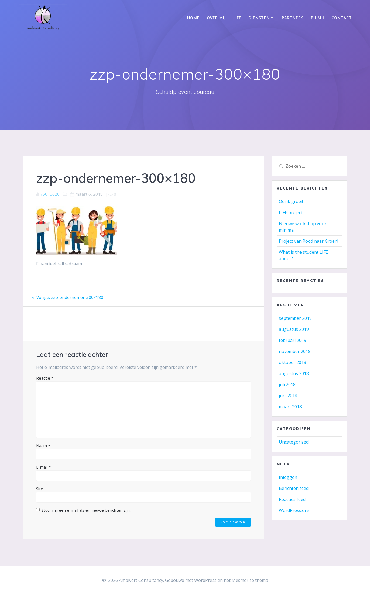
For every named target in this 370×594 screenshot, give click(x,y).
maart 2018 (290, 407)
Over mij (216, 17)
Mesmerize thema (250, 580)
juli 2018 (287, 384)
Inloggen (288, 477)
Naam (43, 445)
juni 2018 (288, 396)
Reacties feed (292, 499)
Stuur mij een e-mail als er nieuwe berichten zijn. (86, 510)
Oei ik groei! (291, 201)
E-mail (43, 466)
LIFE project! (291, 212)
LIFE (237, 17)
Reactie (44, 377)
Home (193, 17)
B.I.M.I (317, 17)
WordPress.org (294, 510)
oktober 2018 (292, 362)
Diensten (259, 17)
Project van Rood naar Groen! (308, 241)
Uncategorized (294, 442)
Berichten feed (294, 488)
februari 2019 (292, 340)
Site (39, 488)
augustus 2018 (294, 373)
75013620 (50, 194)
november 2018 (294, 351)
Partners (292, 17)
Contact (341, 17)
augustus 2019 (294, 329)
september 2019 (295, 318)
